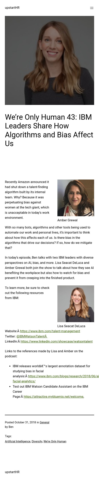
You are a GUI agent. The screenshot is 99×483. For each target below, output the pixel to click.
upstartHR (12, 8)
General (44, 422)
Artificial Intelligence (17, 441)
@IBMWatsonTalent (30, 336)
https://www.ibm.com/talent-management (50, 331)
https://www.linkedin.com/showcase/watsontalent (57, 341)
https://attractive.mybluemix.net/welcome (53, 396)
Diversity (37, 441)
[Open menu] (91, 8)
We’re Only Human (55, 441)
